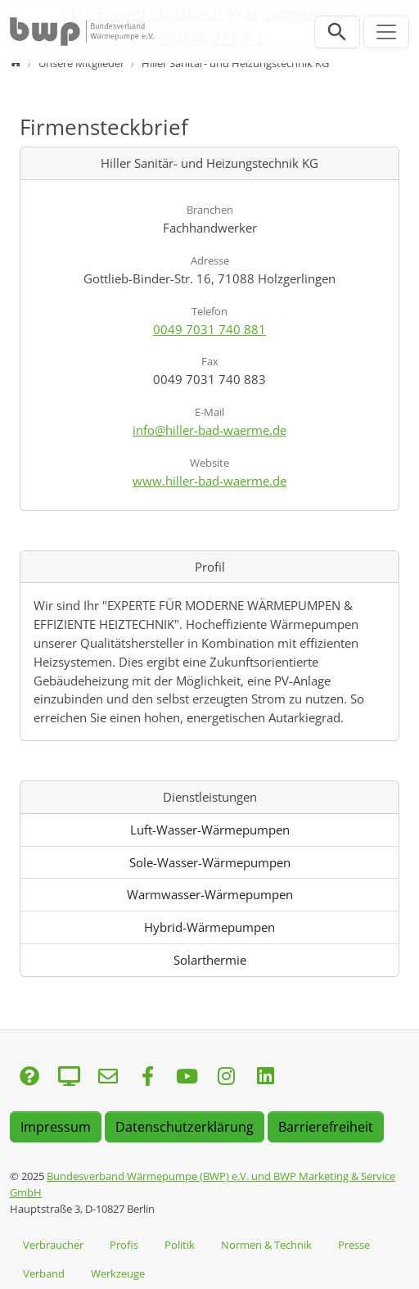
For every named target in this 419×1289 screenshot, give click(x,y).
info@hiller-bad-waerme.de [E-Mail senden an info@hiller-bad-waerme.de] (209, 430)
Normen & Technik (266, 1244)
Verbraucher (53, 1244)
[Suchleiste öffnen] (337, 32)
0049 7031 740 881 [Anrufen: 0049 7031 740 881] (209, 329)
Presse (354, 1244)
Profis (124, 1244)
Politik (179, 1244)
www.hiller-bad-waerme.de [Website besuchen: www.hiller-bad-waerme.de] (209, 481)
